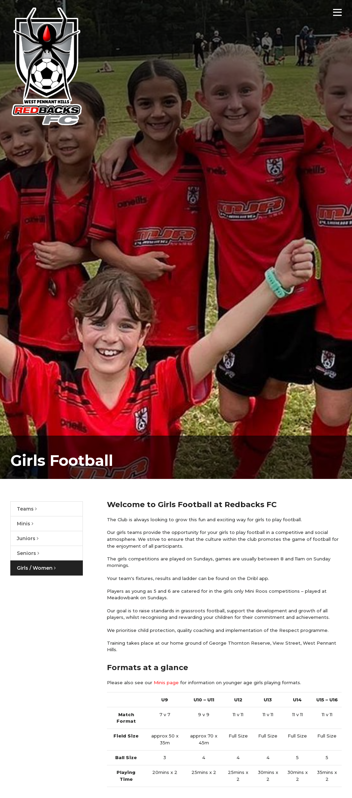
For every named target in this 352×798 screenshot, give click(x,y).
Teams (27, 509)
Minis (25, 524)
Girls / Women (36, 568)
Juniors (27, 538)
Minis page (166, 682)
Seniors (28, 553)
